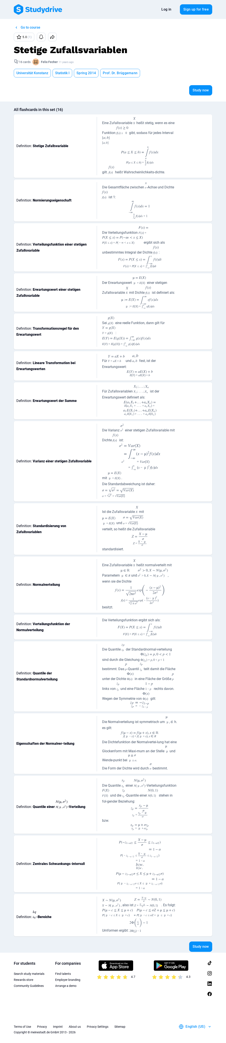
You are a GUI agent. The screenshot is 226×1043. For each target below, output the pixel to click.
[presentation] (134, 121)
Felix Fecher (49, 62)
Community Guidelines (29, 986)
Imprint (58, 1026)
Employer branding (67, 979)
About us (75, 1026)
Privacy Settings (97, 1026)
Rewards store (23, 979)
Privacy (42, 1026)
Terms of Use (22, 1026)
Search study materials (29, 973)
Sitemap (119, 1026)
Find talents (63, 973)
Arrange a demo (65, 986)
